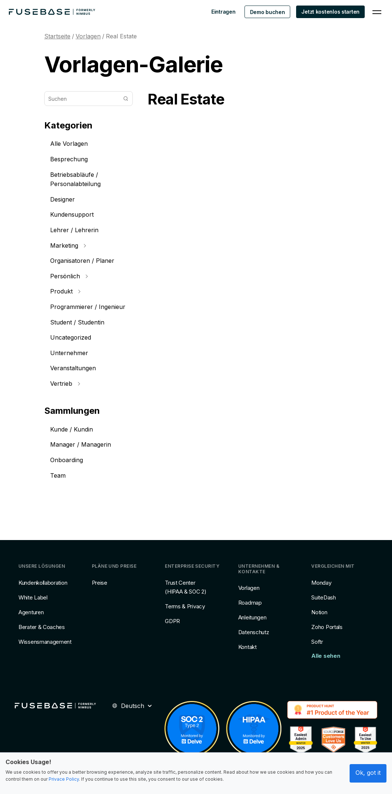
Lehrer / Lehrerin (74, 230)
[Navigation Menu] (377, 12)
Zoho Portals (326, 626)
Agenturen (31, 612)
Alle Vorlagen (69, 143)
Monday (321, 582)
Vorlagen (88, 36)
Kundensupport (72, 214)
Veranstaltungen (73, 368)
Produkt (65, 291)
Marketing (68, 245)
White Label (33, 597)
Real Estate (121, 36)
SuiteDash (323, 597)
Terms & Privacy (185, 606)
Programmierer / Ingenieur (87, 306)
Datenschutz (253, 632)
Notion (319, 612)
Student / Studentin (77, 322)
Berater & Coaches (41, 626)
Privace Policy (64, 779)
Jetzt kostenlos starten (330, 11)
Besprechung (69, 159)
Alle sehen (325, 655)
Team (58, 475)
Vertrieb (65, 383)
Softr (317, 641)
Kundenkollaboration (42, 582)
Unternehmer (69, 353)
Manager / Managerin (80, 444)
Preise (99, 582)
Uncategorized (70, 337)
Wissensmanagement (45, 641)
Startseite (57, 36)
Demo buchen (267, 12)
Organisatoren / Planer (82, 260)
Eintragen (223, 11)
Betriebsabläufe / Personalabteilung (75, 179)
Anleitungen (252, 617)
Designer (62, 199)
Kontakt (247, 646)
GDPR (172, 621)
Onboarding (66, 460)
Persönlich (69, 276)
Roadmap (250, 602)
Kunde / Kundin (71, 429)
